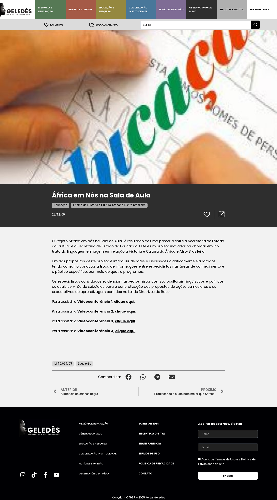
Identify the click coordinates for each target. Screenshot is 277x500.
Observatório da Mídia (200, 9)
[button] (128, 376)
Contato (145, 473)
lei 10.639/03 (63, 363)
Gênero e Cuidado (80, 9)
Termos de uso (149, 453)
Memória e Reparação (45, 9)
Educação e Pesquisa (106, 9)
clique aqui (124, 301)
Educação (60, 205)
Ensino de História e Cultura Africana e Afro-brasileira (109, 205)
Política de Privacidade (156, 463)
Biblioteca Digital (231, 9)
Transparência (149, 443)
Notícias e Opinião (171, 9)
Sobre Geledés (259, 9)
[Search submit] (255, 24)
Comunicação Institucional (138, 9)
